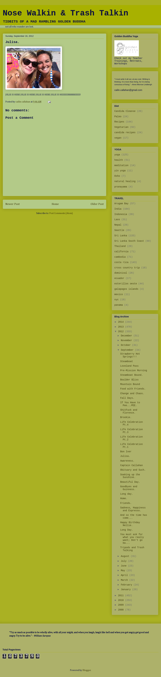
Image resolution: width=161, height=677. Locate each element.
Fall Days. (127, 398)
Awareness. (127, 461)
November (127, 340)
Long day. (126, 494)
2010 (121, 600)
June (124, 565)
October (126, 345)
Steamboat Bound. (131, 375)
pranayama (120, 186)
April (125, 575)
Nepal (117, 225)
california (121, 251)
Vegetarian (121, 127)
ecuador (119, 278)
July (124, 561)
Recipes (119, 121)
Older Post (97, 204)
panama (118, 305)
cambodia (120, 257)
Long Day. (126, 530)
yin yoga (120, 170)
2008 (121, 609)
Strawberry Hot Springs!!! (130, 355)
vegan (117, 138)
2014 (121, 322)
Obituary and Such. (133, 470)
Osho (117, 176)
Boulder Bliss (129, 379)
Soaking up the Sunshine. (130, 476)
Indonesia (120, 214)
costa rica (121, 262)
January (126, 589)
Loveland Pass (129, 366)
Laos (117, 219)
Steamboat (126, 361)
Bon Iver (125, 451)
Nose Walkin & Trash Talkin (65, 13)
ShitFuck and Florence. (128, 411)
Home (55, 204)
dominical (120, 273)
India (117, 209)
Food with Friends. (133, 388)
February (127, 584)
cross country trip (127, 267)
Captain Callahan (131, 465)
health (118, 160)
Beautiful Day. (130, 482)
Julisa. (125, 456)
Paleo (117, 116)
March (125, 580)
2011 (121, 595)
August (126, 556)
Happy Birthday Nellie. (130, 524)
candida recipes (125, 132)
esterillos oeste (125, 283)
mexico (118, 294)
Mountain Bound (130, 384)
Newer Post (12, 204)
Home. (123, 498)
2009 (121, 605)
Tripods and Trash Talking (132, 549)
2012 (121, 331)
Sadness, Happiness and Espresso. (133, 509)
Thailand (120, 246)
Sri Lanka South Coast (129, 241)
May (123, 570)
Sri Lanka (120, 235)
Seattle (119, 230)
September (128, 350)
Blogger (87, 670)
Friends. (125, 503)
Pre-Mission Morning (133, 370)
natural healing (125, 181)
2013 (121, 326)
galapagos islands (126, 289)
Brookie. (125, 417)
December (127, 335)
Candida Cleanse (125, 111)
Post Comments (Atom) (61, 213)
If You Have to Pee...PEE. (130, 404)
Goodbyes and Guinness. (128, 488)
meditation (121, 165)
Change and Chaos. (132, 393)
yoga (117, 154)
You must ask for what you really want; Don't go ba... (132, 538)
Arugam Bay (121, 203)
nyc (116, 299)
